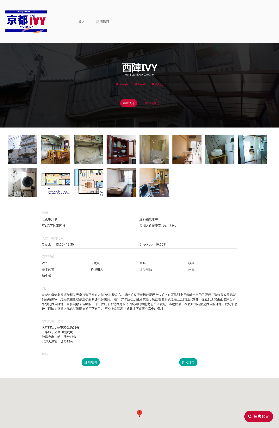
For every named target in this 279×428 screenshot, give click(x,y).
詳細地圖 (90, 362)
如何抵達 (188, 362)
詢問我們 (102, 21)
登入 (81, 21)
